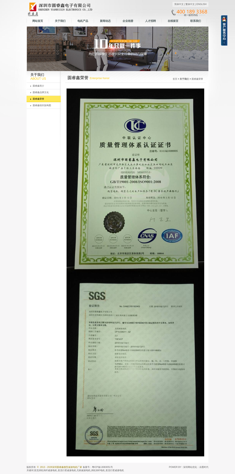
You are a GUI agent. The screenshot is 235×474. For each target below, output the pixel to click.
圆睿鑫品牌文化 (41, 92)
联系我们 (195, 20)
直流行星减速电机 (67, 470)
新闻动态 (105, 20)
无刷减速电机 (83, 470)
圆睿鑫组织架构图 (42, 105)
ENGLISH (201, 4)
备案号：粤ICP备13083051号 (98, 467)
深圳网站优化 (190, 467)
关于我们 (60, 20)
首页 (175, 79)
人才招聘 (150, 20)
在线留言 (173, 20)
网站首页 (37, 20)
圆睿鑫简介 (38, 85)
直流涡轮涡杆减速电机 (45, 470)
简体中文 (179, 4)
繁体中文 (190, 4)
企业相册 (128, 20)
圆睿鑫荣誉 (38, 99)
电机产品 (82, 20)
